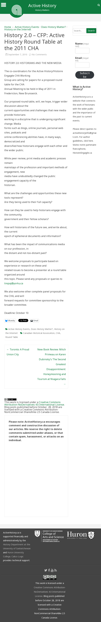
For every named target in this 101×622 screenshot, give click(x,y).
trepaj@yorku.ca (13, 283)
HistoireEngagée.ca (82, 152)
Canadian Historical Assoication (39, 333)
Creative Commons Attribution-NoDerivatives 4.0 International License (34, 403)
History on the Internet (17, 29)
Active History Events (27, 27)
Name (82, 44)
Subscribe (85, 75)
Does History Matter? (53, 27)
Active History (42, 5)
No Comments (39, 54)
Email (82, 59)
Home (7, 27)
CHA (58, 333)
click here (88, 140)
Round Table (11, 337)
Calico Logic (18, 556)
